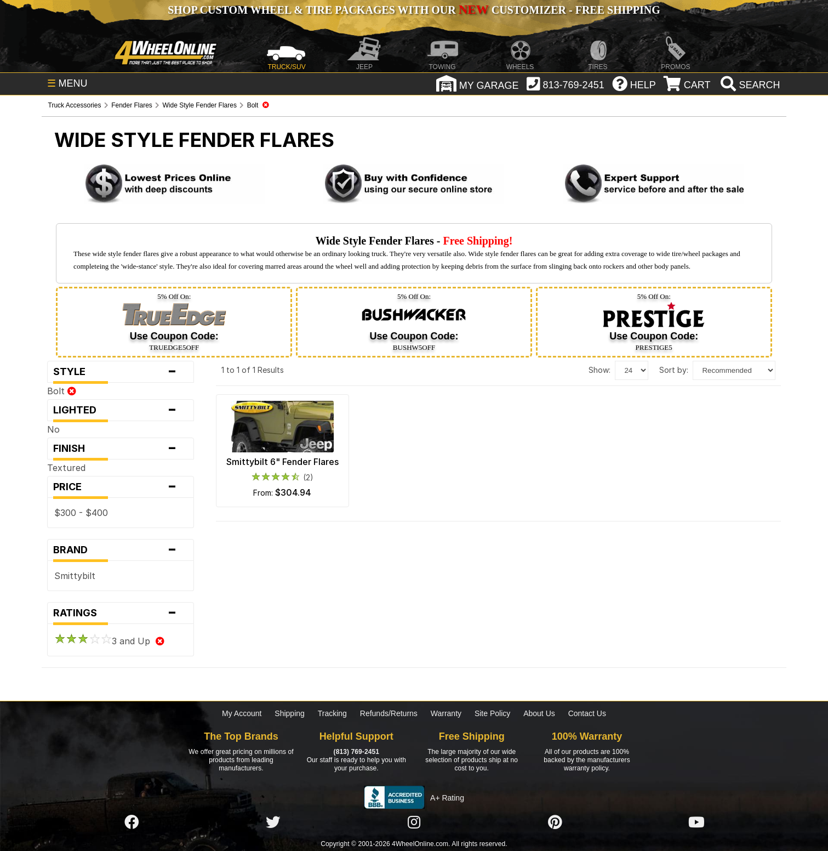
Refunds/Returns (389, 713)
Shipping (290, 713)
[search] (749, 85)
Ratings (120, 613)
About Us (539, 713)
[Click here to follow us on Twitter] (273, 822)
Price (120, 487)
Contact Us (587, 713)
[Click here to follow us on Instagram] (414, 822)
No (53, 429)
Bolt (61, 390)
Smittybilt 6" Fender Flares (282, 461)
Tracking (332, 713)
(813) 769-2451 (356, 752)
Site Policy (492, 713)
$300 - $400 (81, 512)
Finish (120, 448)
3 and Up (109, 641)
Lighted (120, 410)
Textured (66, 467)
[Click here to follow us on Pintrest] (555, 822)
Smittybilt (74, 575)
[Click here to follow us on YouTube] (696, 822)
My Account (241, 713)
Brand (120, 550)
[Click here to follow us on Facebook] (131, 822)
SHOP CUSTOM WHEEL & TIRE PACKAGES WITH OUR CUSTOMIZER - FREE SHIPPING (414, 10)
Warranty (446, 713)
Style (120, 372)
